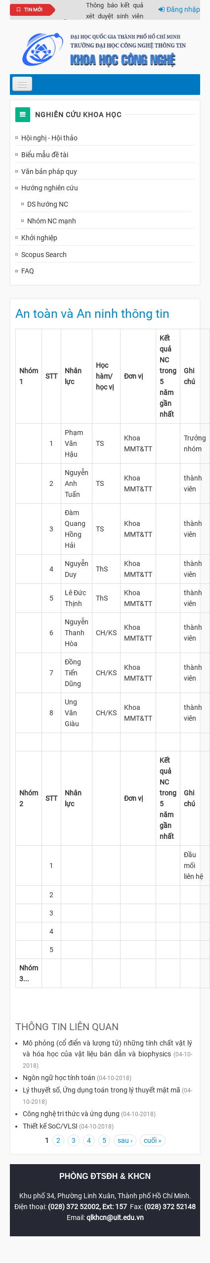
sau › (125, 1140)
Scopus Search (44, 255)
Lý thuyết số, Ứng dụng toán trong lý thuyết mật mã (101, 1090)
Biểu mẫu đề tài (44, 155)
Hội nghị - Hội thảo (49, 138)
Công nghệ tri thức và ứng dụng (71, 1114)
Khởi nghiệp (39, 238)
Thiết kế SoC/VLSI (50, 1126)
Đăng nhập (179, 9)
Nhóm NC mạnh (51, 221)
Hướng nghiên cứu (49, 188)
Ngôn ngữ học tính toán (59, 1078)
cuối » (153, 1140)
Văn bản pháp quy (49, 171)
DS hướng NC (47, 204)
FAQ (27, 271)
